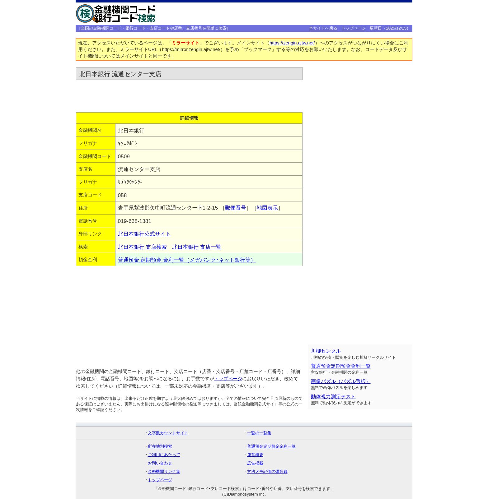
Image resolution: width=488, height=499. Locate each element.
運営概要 (255, 454)
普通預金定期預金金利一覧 (341, 366)
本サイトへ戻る (323, 28)
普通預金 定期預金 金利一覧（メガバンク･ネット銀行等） (187, 260)
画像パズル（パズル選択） (341, 381)
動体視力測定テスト (333, 396)
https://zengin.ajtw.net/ (292, 42)
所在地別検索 (160, 446)
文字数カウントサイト (168, 433)
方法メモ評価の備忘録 (267, 471)
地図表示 (267, 208)
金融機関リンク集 (164, 471)
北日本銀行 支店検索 (142, 247)
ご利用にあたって (164, 454)
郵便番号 (235, 208)
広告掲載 (255, 463)
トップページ (353, 28)
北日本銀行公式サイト (144, 234)
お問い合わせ (160, 463)
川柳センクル (326, 350)
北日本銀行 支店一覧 (196, 247)
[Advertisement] (314, 13)
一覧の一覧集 (259, 433)
